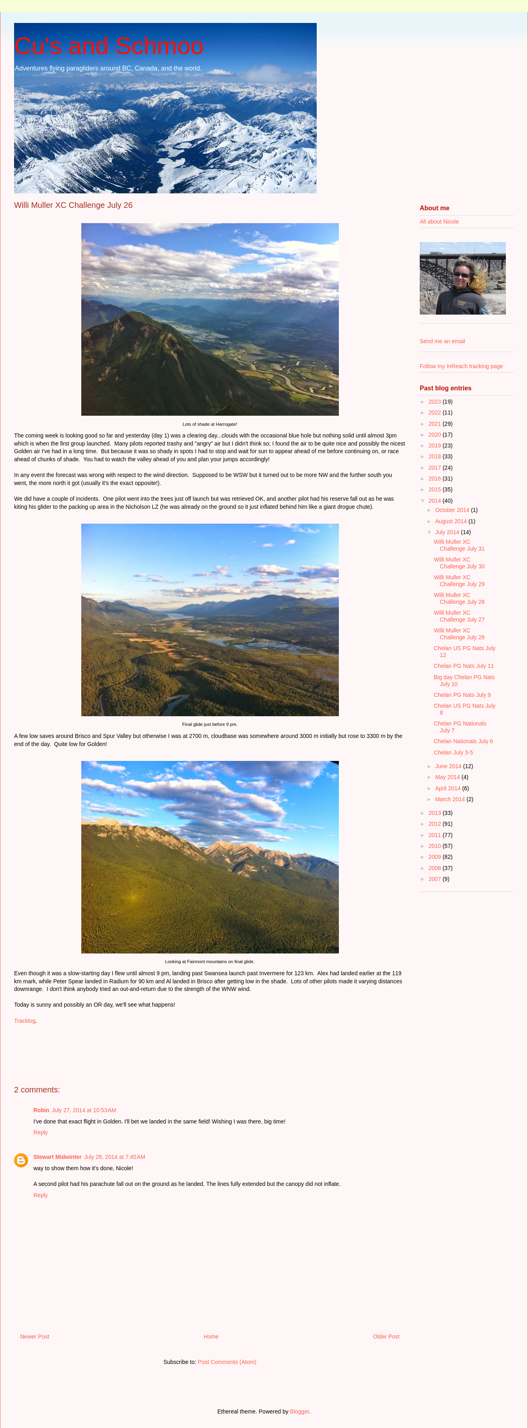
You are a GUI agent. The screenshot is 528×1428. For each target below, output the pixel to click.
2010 (436, 846)
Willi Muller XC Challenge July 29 (459, 580)
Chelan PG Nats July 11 (464, 666)
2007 (436, 879)
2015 (436, 489)
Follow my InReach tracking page (461, 366)
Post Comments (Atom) (227, 1362)
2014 (436, 500)
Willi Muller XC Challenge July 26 (459, 633)
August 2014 (451, 521)
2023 (436, 401)
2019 (436, 445)
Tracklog (24, 1021)
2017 (436, 467)
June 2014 (449, 766)
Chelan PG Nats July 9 (462, 695)
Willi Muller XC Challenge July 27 (459, 616)
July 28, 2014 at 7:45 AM (114, 1157)
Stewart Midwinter (57, 1157)
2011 (436, 835)
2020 (436, 434)
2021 (436, 424)
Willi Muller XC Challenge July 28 (459, 598)
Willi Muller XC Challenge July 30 (459, 563)
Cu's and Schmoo (109, 45)
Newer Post (34, 1336)
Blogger (299, 1411)
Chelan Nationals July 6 (463, 741)
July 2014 (448, 532)
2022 (436, 412)
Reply (40, 1132)
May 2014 (448, 777)
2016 (436, 478)
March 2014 (450, 799)
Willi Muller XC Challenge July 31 (459, 545)
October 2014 (453, 510)
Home (211, 1336)
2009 (436, 857)
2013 (436, 813)
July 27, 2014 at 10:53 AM (84, 1110)
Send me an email (442, 341)
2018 (436, 456)
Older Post (386, 1336)
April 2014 (448, 788)
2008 (436, 868)
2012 (436, 824)
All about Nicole (439, 221)
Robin (41, 1110)
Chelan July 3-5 (453, 752)
